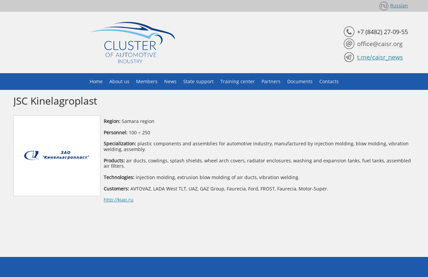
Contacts (329, 81)
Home (96, 81)
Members (146, 81)
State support (198, 81)
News (170, 81)
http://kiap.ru (118, 199)
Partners (271, 81)
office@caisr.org (380, 44)
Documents (300, 81)
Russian (399, 5)
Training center (237, 81)
